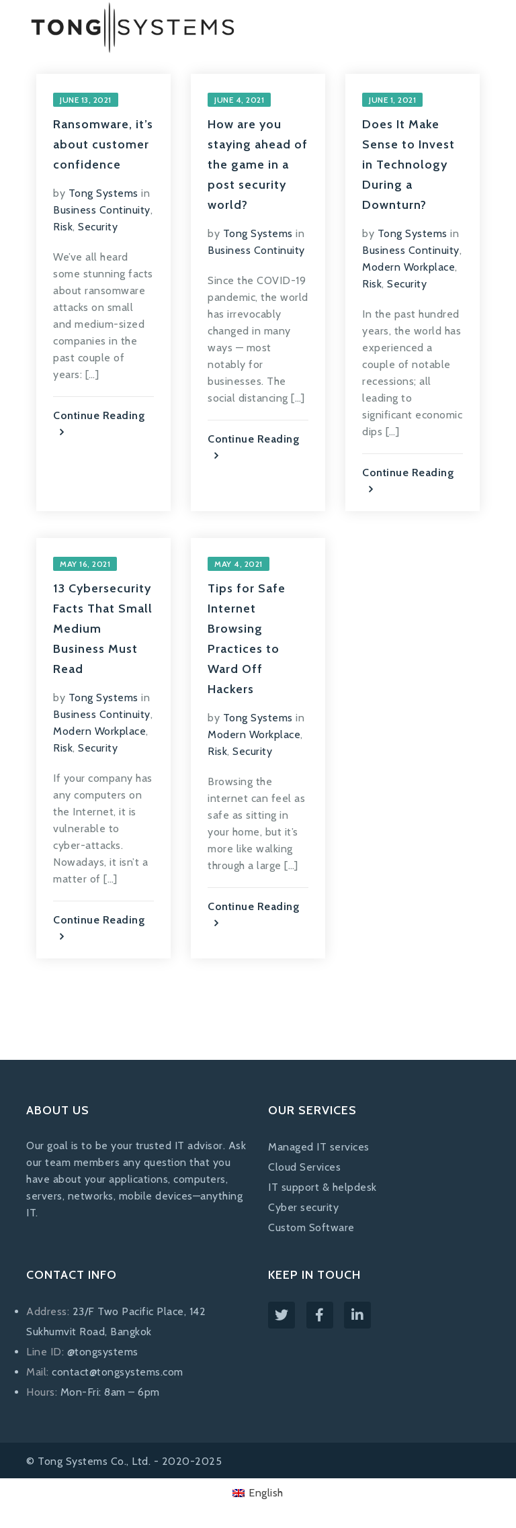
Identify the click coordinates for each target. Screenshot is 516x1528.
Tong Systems (103, 193)
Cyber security (303, 1207)
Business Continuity (101, 210)
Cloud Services (304, 1167)
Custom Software (311, 1227)
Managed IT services (319, 1146)
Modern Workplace (408, 267)
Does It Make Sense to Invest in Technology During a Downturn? (408, 164)
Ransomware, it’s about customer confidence (103, 144)
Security (98, 226)
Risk (63, 226)
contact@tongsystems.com (117, 1371)
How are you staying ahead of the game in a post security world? (258, 164)
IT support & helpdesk (322, 1187)
